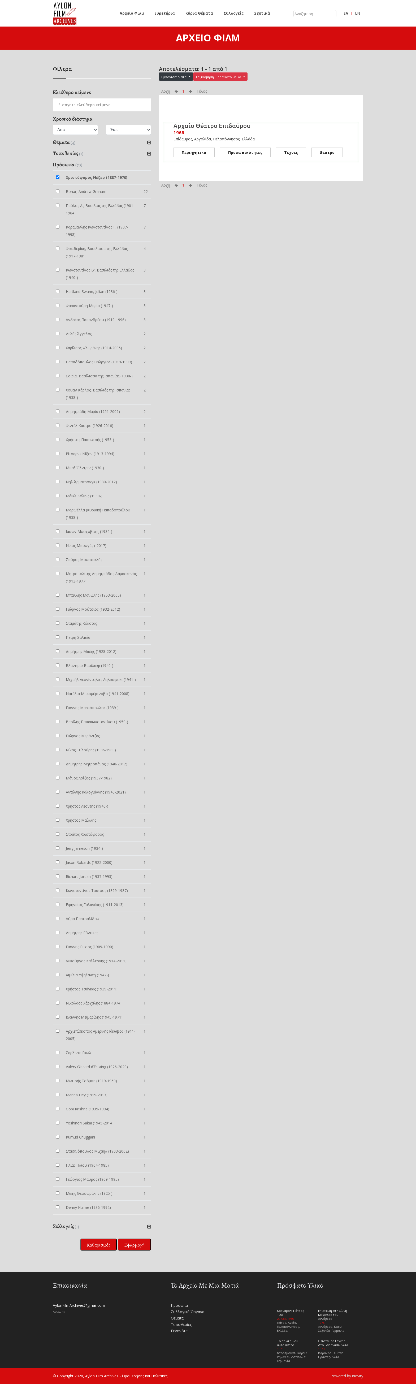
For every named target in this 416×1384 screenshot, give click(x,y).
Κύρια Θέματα (199, 13)
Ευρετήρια (164, 13)
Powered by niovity (347, 1375)
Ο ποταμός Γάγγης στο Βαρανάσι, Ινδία (333, 1343)
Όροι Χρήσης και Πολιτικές (144, 1375)
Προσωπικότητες (245, 152)
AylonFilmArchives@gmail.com (79, 1305)
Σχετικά (262, 13)
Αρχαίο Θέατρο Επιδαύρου (212, 126)
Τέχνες (291, 152)
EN (357, 13)
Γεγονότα (179, 1330)
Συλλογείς (234, 13)
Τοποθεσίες (181, 1324)
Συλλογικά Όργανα (187, 1311)
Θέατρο (327, 152)
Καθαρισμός (98, 1245)
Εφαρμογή (134, 1245)
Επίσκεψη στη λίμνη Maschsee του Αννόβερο (332, 1315)
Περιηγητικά (194, 152)
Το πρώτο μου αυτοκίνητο (287, 1343)
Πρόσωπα (179, 1305)
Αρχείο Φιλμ (132, 13)
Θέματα (177, 1318)
